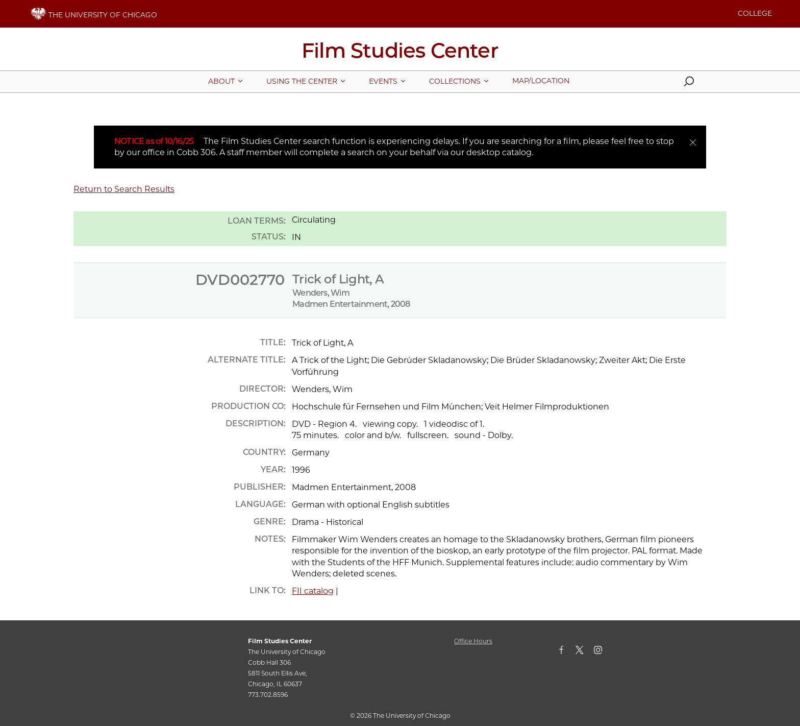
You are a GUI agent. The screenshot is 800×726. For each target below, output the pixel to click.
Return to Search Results (123, 189)
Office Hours (473, 641)
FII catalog (313, 591)
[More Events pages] (383, 81)
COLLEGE (755, 13)
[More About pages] (221, 81)
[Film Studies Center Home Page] (400, 54)
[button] (689, 83)
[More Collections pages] (454, 81)
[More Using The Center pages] (302, 81)
